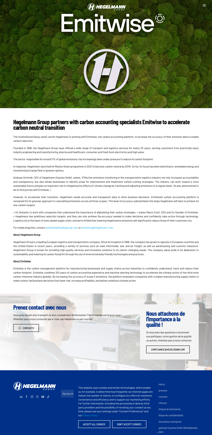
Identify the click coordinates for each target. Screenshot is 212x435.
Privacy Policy (90, 415)
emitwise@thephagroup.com (62, 227)
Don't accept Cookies (129, 424)
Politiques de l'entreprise (168, 409)
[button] (204, 5)
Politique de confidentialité (169, 415)
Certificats (161, 402)
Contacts (26, 327)
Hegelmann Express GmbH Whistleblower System (177, 429)
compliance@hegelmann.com (168, 349)
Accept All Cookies (94, 424)
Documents (161, 396)
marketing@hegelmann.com (97, 227)
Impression (161, 390)
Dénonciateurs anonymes (168, 421)
